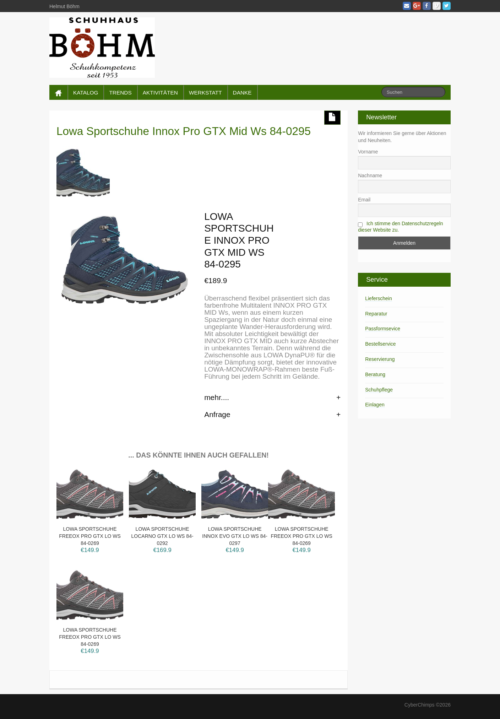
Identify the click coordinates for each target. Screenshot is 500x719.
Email (364, 199)
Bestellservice (380, 344)
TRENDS (120, 93)
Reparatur (376, 314)
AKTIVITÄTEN (160, 93)
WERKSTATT (205, 93)
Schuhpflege (379, 390)
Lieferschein (378, 298)
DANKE (242, 93)
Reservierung (380, 359)
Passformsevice (382, 328)
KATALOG (85, 93)
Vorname (368, 152)
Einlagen (375, 404)
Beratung (375, 374)
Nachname (370, 175)
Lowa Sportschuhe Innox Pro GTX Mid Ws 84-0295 (183, 131)
